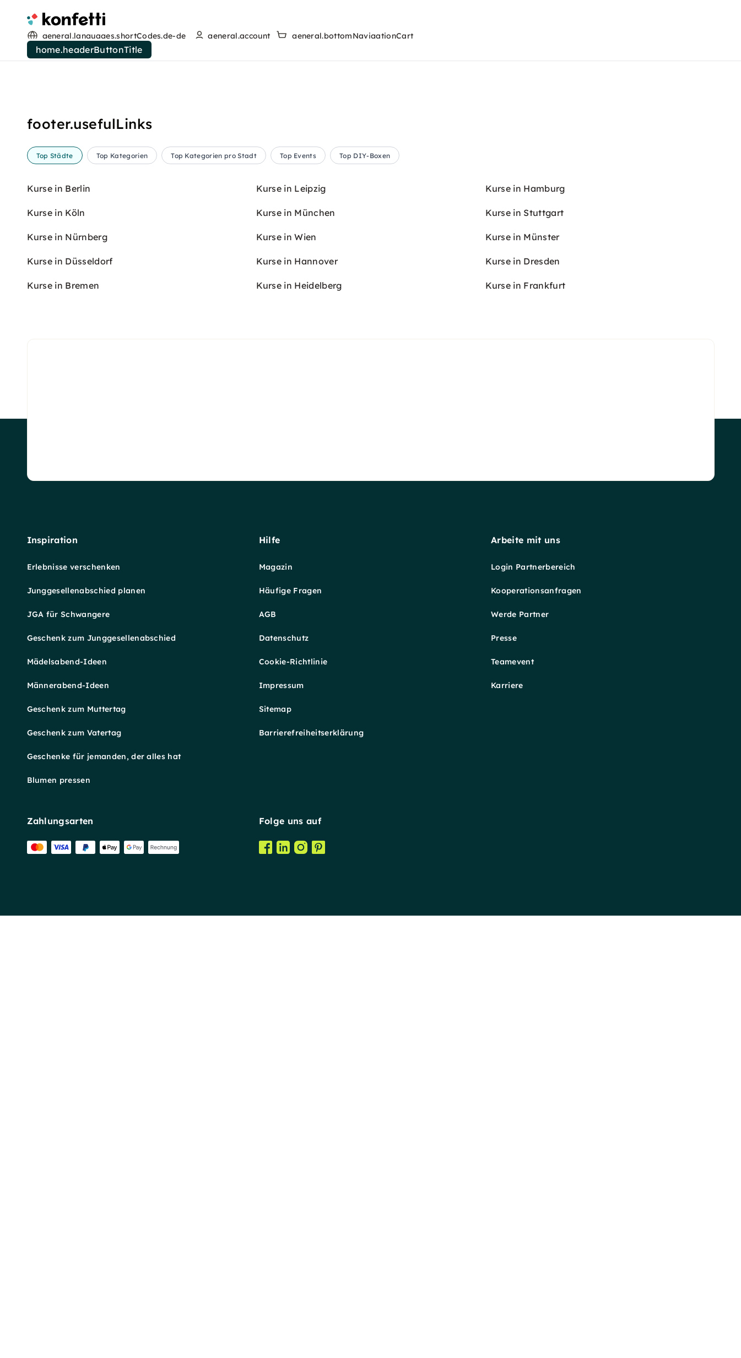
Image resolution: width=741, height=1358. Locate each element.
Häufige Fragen (290, 1134)
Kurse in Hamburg (525, 731)
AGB (268, 1157)
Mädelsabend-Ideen (67, 1205)
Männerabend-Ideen (68, 1228)
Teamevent (512, 1205)
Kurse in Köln (56, 755)
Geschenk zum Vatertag (74, 1276)
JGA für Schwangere (68, 1157)
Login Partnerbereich (533, 1110)
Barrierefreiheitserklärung (311, 1276)
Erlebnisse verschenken (74, 1110)
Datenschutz (284, 1181)
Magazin (276, 1110)
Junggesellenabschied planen (86, 1134)
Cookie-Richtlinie (293, 1205)
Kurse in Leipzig (291, 731)
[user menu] (231, 36)
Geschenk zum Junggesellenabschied (101, 1181)
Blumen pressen (58, 1323)
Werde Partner (520, 1157)
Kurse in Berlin (59, 731)
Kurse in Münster (522, 780)
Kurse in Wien (286, 780)
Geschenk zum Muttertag (76, 1252)
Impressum (281, 1228)
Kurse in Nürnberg (67, 780)
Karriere (507, 1228)
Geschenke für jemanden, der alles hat (104, 1300)
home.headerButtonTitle (89, 49)
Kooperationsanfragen (536, 1134)
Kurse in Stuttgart (524, 755)
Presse (504, 1181)
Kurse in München (296, 755)
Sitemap (275, 1252)
